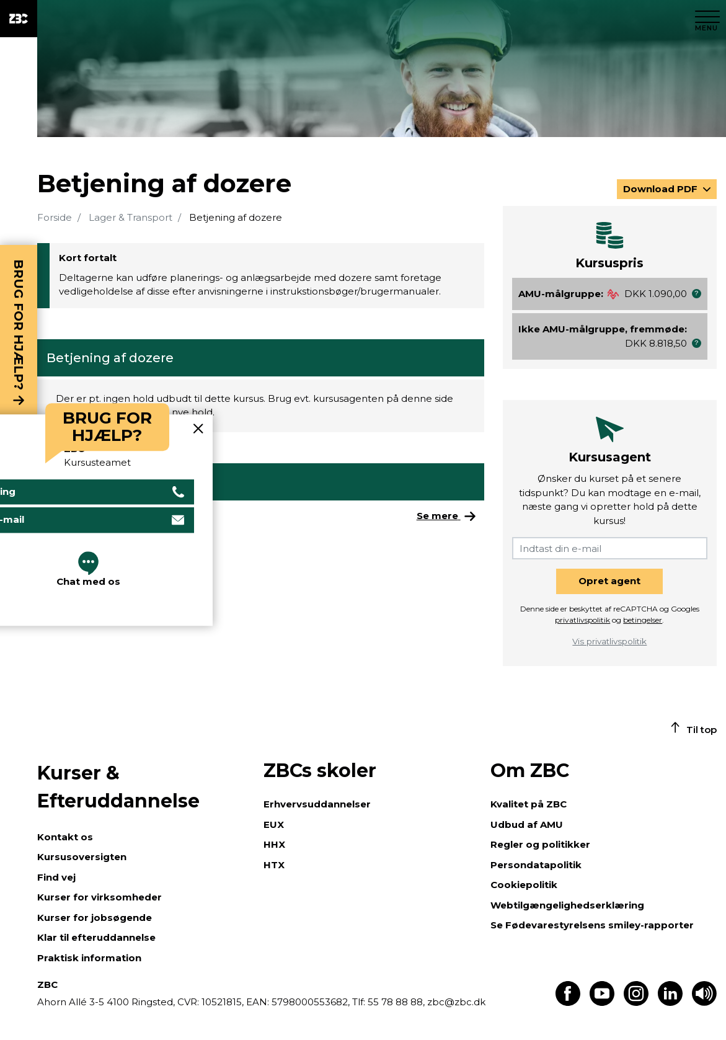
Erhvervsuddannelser (317, 804)
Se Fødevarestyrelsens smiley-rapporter (592, 925)
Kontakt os (65, 837)
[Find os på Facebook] (568, 1002)
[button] (696, 293)
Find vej (56, 877)
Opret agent (609, 581)
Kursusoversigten (81, 857)
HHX (274, 844)
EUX (273, 824)
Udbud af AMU (526, 824)
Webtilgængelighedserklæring (567, 905)
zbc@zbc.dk (456, 1002)
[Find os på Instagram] (636, 1002)
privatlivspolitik (582, 619)
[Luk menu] (707, 18)
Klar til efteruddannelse (96, 937)
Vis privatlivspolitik (609, 641)
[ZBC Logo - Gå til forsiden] (18, 18)
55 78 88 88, (396, 1002)
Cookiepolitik (523, 885)
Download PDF (661, 189)
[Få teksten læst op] (704, 1002)
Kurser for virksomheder (99, 897)
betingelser (642, 619)
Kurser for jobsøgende (94, 917)
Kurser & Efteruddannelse (118, 787)
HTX (274, 865)
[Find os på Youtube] (602, 1002)
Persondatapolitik (536, 865)
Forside (54, 217)
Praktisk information (89, 958)
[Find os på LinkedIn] (670, 1002)
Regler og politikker (540, 844)
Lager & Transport (130, 217)
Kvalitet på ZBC (528, 804)
